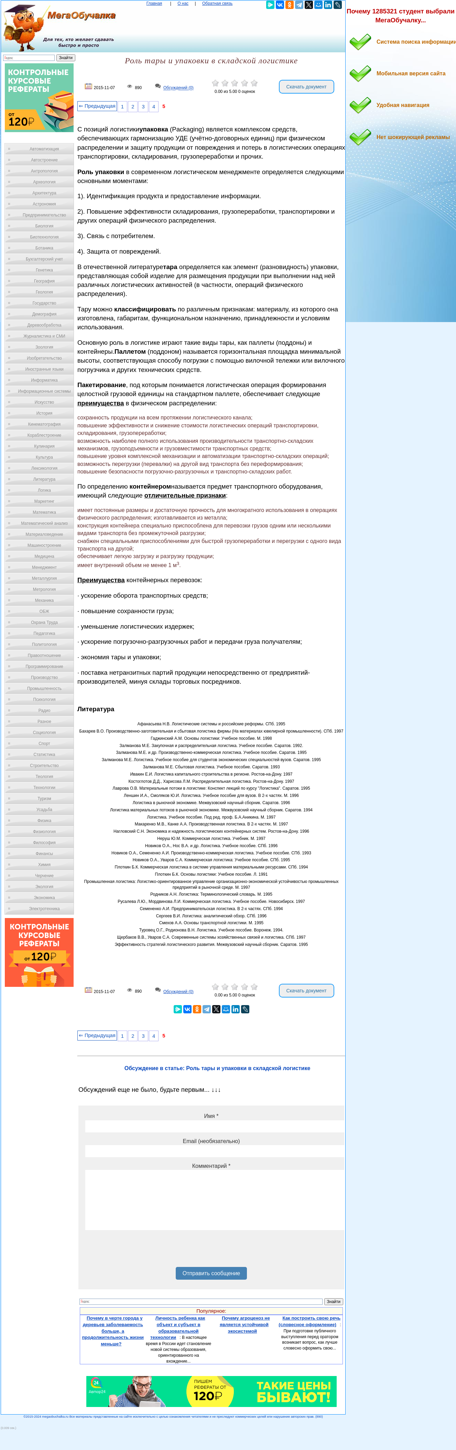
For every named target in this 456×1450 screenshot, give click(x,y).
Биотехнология (44, 237)
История (44, 413)
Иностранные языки (44, 369)
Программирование (44, 666)
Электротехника (44, 908)
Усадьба (44, 809)
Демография (44, 314)
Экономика (44, 897)
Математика (44, 512)
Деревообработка (45, 325)
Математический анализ (44, 523)
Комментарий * (211, 1166)
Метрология (44, 589)
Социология (44, 732)
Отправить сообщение (211, 1273)
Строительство (44, 765)
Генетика (44, 270)
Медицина (44, 556)
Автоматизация (44, 149)
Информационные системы (44, 391)
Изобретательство (44, 358)
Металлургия (44, 578)
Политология (44, 644)
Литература (44, 479)
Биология (44, 226)
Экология (44, 886)
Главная (154, 3)
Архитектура (44, 193)
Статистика (44, 754)
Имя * (211, 1116)
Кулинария (44, 446)
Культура (44, 457)
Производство (44, 677)
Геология (44, 292)
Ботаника (44, 248)
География (44, 281)
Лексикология (44, 468)
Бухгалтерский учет (44, 259)
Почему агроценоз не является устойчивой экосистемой (245, 1324)
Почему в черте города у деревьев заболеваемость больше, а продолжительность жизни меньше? (113, 1330)
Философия (44, 842)
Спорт (44, 743)
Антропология (44, 171)
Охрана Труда (44, 622)
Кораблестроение (45, 435)
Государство (44, 303)
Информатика (44, 380)
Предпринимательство (44, 215)
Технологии (44, 787)
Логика (44, 490)
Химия (44, 864)
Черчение (44, 875)
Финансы (44, 853)
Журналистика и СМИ (44, 336)
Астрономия (44, 204)
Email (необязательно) (211, 1141)
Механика (44, 600)
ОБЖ (44, 611)
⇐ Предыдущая (97, 106)
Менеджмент (44, 567)
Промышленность (44, 688)
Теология (44, 776)
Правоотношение (44, 655)
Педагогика (44, 633)
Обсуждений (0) (178, 88)
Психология (44, 699)
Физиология (44, 831)
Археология (44, 182)
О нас (182, 3)
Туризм (44, 798)
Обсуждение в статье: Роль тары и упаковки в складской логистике (217, 1068)
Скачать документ (306, 86)
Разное (44, 721)
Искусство (44, 402)
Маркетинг (44, 501)
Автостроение (44, 160)
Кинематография (44, 424)
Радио (45, 710)
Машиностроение (44, 545)
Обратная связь (217, 3)
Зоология (44, 347)
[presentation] (137, 1251)
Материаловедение (44, 534)
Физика (44, 820)
